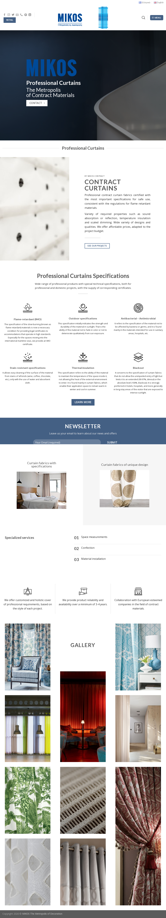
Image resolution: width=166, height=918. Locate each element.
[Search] (143, 17)
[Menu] (156, 17)
